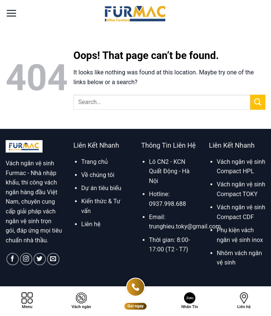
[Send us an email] (53, 259)
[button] (11, 13)
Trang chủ (94, 161)
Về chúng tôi (97, 174)
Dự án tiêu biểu (101, 188)
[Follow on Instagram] (26, 259)
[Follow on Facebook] (12, 259)
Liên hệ (90, 224)
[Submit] (257, 102)
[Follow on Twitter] (39, 259)
